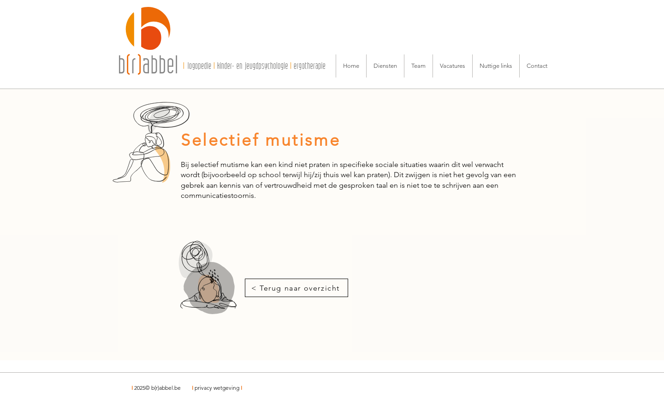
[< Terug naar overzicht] (296, 288)
